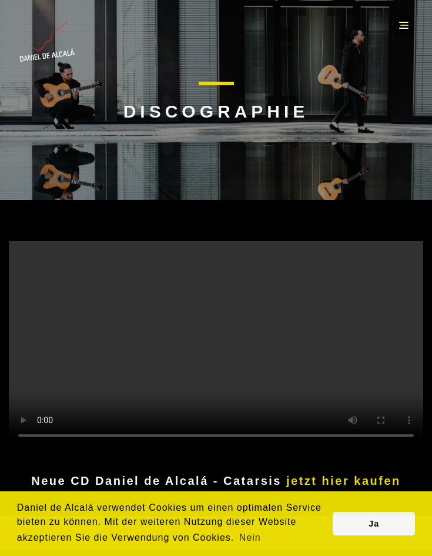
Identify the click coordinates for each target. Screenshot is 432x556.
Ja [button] (374, 523)
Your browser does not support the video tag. (216, 344)
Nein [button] (250, 537)
